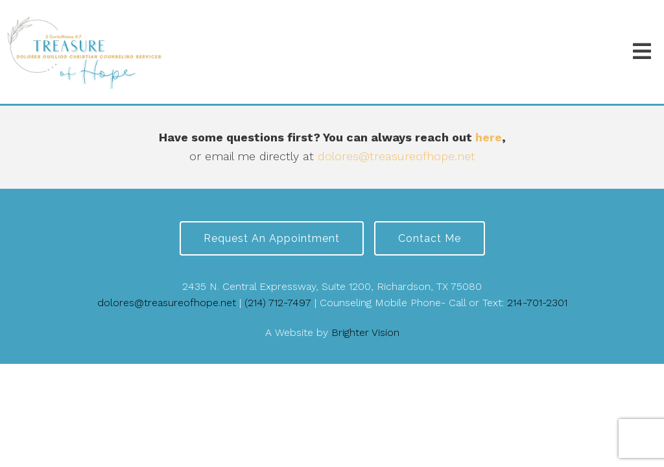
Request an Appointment (272, 238)
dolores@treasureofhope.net (396, 156)
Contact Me (429, 238)
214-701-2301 (537, 302)
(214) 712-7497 (277, 302)
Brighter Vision (365, 332)
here (488, 137)
